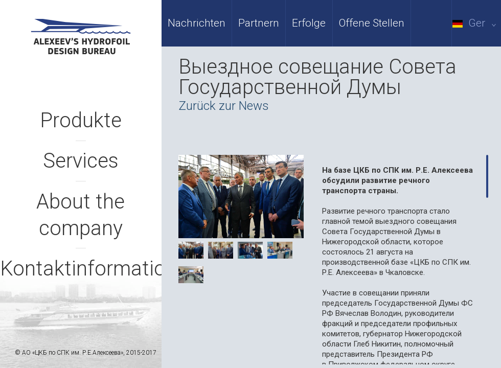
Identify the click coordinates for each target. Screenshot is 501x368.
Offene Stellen (371, 23)
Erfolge (309, 23)
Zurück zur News (223, 106)
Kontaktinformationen (99, 269)
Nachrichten (196, 23)
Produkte (81, 120)
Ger (476, 23)
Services (81, 161)
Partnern (258, 23)
